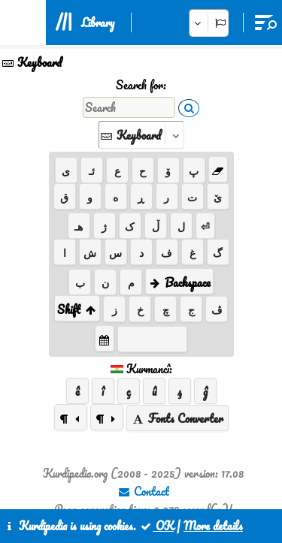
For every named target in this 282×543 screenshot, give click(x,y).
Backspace (179, 282)
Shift (77, 309)
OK (156, 526)
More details (213, 526)
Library (97, 23)
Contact (143, 491)
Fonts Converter (177, 418)
